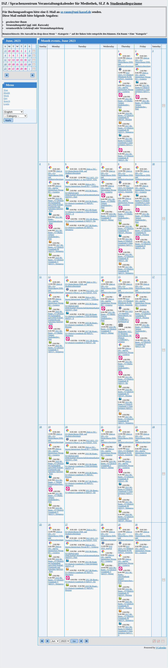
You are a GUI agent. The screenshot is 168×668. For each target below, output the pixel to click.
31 (17, 51)
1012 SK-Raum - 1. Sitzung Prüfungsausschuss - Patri (55, 483)
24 (29, 64)
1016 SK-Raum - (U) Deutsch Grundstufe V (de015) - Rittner (108, 217)
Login (6, 104)
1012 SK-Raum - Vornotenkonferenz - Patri (55, 220)
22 (21, 64)
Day (5, 98)
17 (29, 59)
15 (21, 59)
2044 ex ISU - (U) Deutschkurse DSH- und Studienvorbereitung (126, 62)
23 (25, 64)
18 (5, 64)
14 (17, 59)
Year (6, 90)
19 (9, 64)
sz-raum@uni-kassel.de (76, 12)
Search (7, 101)
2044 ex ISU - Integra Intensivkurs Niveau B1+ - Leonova (125, 88)
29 (9, 51)
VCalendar (161, 647)
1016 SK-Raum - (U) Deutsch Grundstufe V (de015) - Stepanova (55, 261)
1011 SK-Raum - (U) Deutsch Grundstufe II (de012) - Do (125, 157)
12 (9, 59)
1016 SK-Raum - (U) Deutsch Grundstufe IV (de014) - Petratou (125, 116)
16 (25, 59)
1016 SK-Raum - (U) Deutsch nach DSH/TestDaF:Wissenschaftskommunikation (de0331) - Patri (82, 194)
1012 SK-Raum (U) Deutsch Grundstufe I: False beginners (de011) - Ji (125, 142)
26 (9, 68)
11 (5, 59)
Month (7, 93)
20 (13, 64)
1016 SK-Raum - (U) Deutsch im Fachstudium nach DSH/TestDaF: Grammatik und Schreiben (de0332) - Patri (55, 204)
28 (5, 51)
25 (5, 68)
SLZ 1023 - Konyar (106, 547)
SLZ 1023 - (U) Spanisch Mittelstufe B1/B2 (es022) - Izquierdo (125, 76)
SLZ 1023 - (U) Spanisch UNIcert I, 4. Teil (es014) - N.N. (81, 179)
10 (29, 55)
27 (13, 68)
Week (6, 95)
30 (13, 51)
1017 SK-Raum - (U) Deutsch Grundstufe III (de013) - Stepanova (125, 129)
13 (13, 59)
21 (17, 64)
